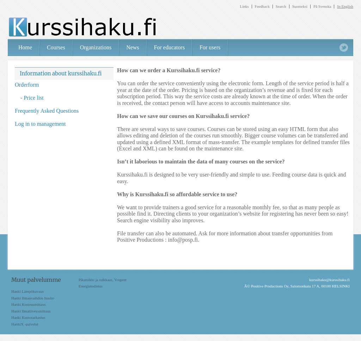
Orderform (27, 85)
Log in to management (40, 124)
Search (281, 6)
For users (210, 47)
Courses (56, 47)
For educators (169, 47)
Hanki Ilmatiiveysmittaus (31, 311)
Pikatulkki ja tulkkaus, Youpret (103, 280)
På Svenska (322, 6)
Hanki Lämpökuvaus (27, 291)
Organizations (95, 47)
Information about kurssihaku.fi (61, 73)
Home (25, 47)
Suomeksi (299, 6)
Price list (33, 98)
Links (244, 6)
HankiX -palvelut (24, 324)
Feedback (262, 6)
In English (345, 6)
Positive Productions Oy (269, 286)
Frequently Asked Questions (47, 111)
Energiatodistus (91, 286)
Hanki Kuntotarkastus (28, 317)
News (132, 47)
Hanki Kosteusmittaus (28, 304)
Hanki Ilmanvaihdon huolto (32, 298)
